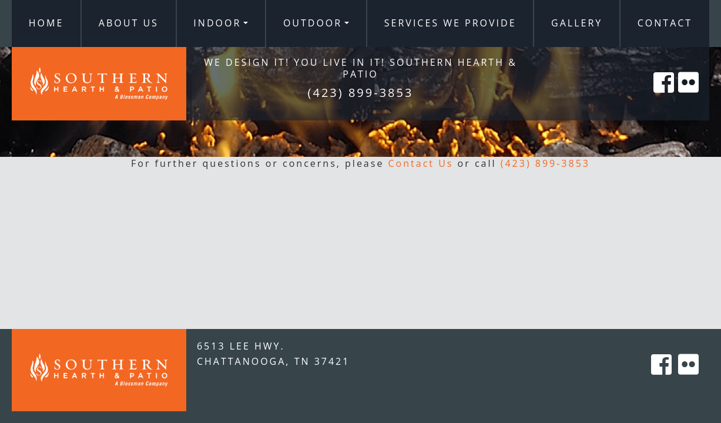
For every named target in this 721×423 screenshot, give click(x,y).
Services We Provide (450, 22)
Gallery (576, 22)
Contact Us (421, 163)
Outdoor (312, 22)
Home (46, 22)
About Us (129, 22)
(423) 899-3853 (545, 163)
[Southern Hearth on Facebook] (664, 95)
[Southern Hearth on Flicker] (689, 95)
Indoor (217, 22)
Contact (665, 22)
